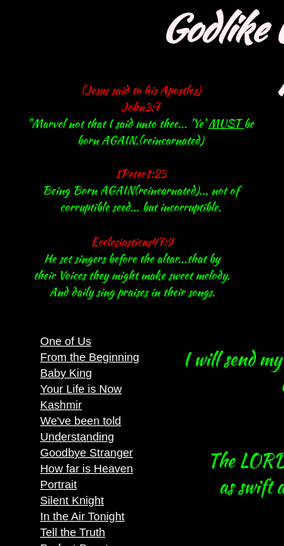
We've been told (80, 420)
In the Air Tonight (82, 516)
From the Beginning (89, 356)
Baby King (66, 372)
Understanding (77, 436)
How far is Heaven (86, 468)
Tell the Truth (72, 532)
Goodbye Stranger (86, 452)
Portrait (58, 484)
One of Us (66, 340)
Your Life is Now (81, 388)
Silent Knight (72, 500)
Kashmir (61, 404)
